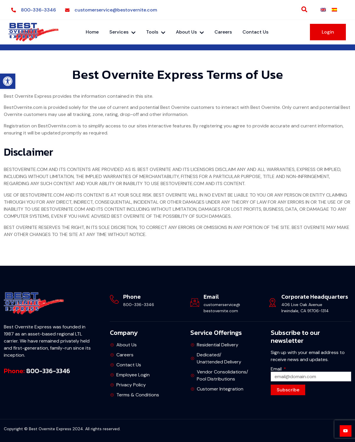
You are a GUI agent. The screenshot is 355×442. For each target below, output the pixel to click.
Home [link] (92, 32)
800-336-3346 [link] (48, 371)
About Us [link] (190, 32)
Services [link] (122, 32)
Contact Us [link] (255, 32)
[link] (7, 81)
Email (277, 369)
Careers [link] (223, 32)
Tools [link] (155, 32)
